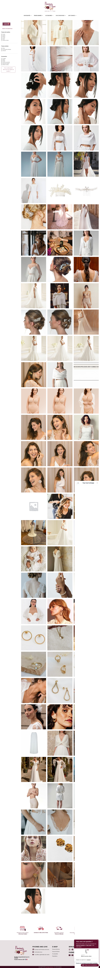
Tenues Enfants (55, 951)
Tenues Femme (56, 949)
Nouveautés (27, 15)
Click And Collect (22, 934)
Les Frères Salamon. (50, 966)
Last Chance (72, 15)
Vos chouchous (61, 15)
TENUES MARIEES (38, 15)
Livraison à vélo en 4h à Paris (41, 932)
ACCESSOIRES (49, 15)
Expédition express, (59, 932)
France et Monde (59, 934)
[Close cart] (78, 483)
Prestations (54, 956)
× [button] (97, 943)
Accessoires (55, 953)
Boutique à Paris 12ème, (23, 932)
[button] (86, 956)
